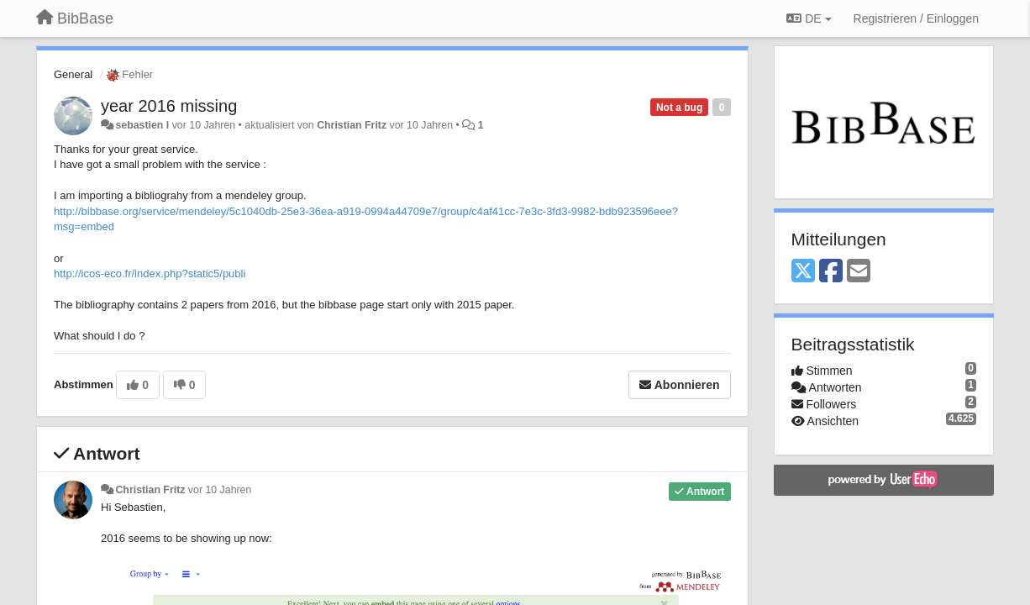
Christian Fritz (351, 125)
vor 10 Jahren (219, 490)
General (73, 74)
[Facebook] (831, 272)
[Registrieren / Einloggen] (916, 18)
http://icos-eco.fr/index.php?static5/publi (149, 273)
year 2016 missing (169, 106)
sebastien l (142, 125)
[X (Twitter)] (803, 272)
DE (808, 18)
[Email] (858, 272)
